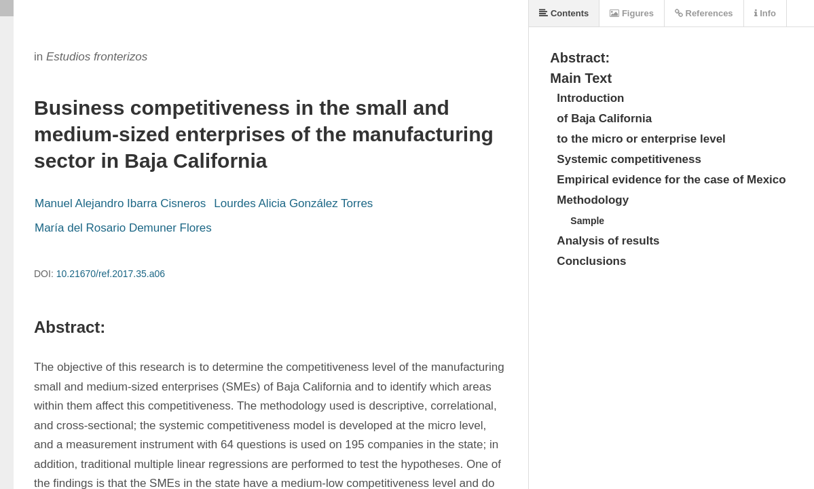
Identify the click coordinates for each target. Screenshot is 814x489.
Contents (564, 13)
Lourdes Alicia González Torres (293, 203)
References (704, 13)
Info (765, 13)
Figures (632, 13)
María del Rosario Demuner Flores (123, 227)
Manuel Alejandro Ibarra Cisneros (120, 203)
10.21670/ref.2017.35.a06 (110, 273)
